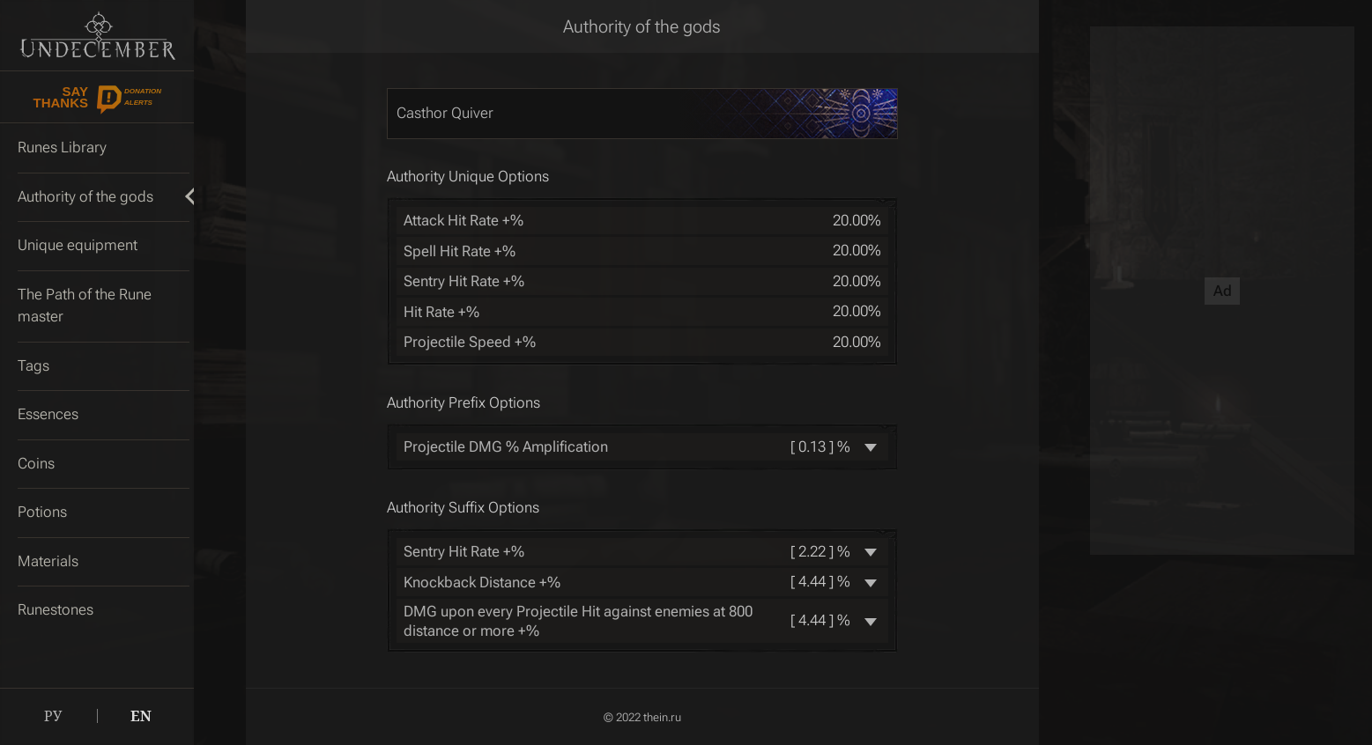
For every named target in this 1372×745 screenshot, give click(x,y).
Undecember (97, 35)
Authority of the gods (642, 26)
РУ (53, 716)
